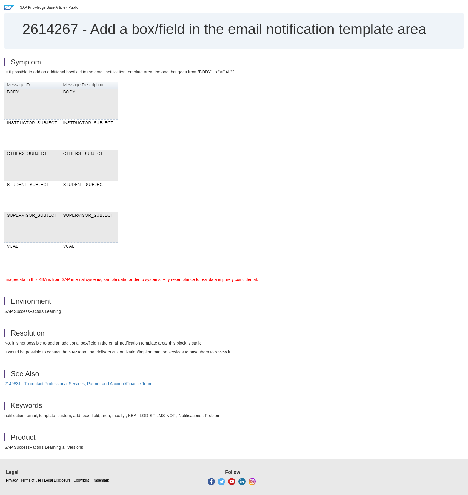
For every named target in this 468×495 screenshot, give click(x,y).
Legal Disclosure (57, 480)
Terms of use (31, 480)
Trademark (100, 480)
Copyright (81, 480)
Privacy (12, 480)
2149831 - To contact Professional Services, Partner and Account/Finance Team (78, 383)
